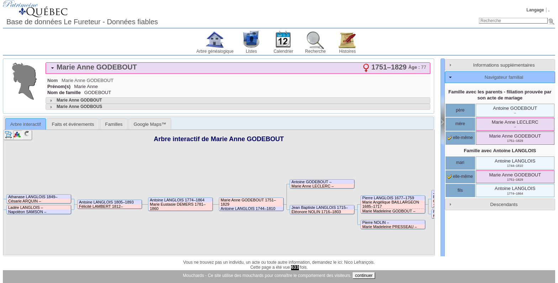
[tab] (238, 68)
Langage (535, 9)
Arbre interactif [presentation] (25, 124)
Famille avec (500, 150)
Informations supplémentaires (504, 65)
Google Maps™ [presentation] (149, 124)
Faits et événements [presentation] (73, 124)
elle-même (460, 137)
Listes (251, 51)
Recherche (315, 51)
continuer (364, 275)
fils (460, 190)
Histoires (347, 51)
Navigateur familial (504, 77)
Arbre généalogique (215, 51)
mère (460, 123)
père (460, 110)
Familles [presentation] (113, 124)
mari (460, 162)
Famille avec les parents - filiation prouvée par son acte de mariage (500, 95)
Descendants (504, 204)
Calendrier (283, 51)
